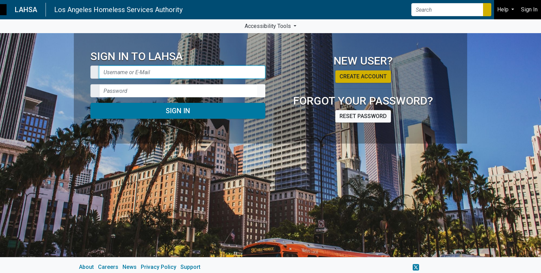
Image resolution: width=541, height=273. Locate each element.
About (86, 267)
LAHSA (26, 10)
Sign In (178, 111)
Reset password (363, 116)
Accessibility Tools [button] (268, 26)
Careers (108, 267)
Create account (363, 76)
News (129, 267)
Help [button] (503, 9)
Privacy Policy (158, 267)
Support (190, 267)
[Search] (447, 9)
